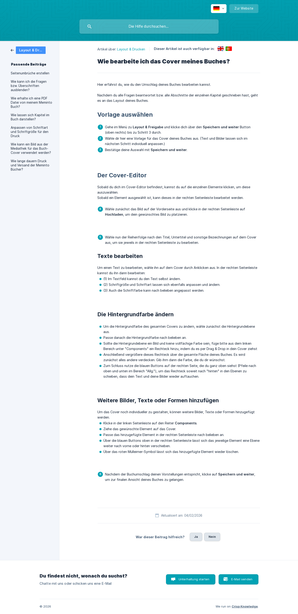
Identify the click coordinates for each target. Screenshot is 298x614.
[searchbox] (149, 26)
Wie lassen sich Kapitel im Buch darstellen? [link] (30, 117)
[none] (219, 8)
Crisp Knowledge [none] (245, 606)
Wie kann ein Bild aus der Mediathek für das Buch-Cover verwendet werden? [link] (31, 148)
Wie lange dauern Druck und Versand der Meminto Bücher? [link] (30, 165)
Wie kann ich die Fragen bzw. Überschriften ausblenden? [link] (29, 86)
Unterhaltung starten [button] (194, 579)
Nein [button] (212, 536)
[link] (28, 50)
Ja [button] (196, 536)
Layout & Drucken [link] (131, 49)
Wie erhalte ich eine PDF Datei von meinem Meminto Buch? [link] (31, 102)
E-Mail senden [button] (241, 579)
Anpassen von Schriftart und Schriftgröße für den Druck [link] (29, 132)
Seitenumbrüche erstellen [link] (30, 73)
